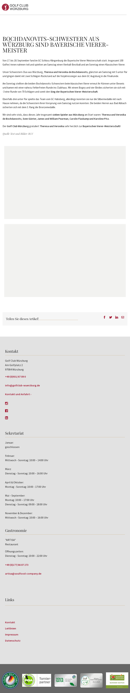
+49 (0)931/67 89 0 (15, 376)
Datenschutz (12, 640)
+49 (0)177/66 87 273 (16, 564)
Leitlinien (10, 628)
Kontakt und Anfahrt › (18, 394)
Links (9, 599)
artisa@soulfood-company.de (23, 573)
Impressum (11, 634)
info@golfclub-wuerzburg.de (22, 385)
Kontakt (10, 622)
